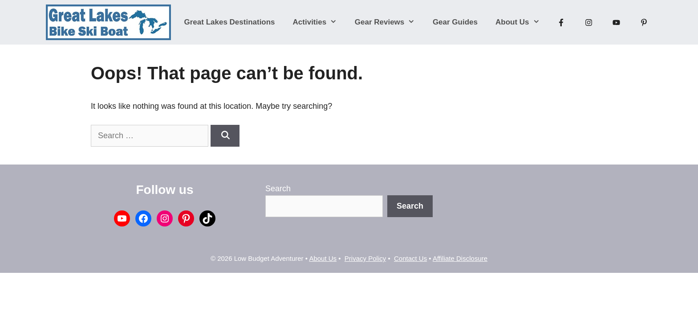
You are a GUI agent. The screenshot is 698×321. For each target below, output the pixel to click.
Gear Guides (455, 22)
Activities (319, 22)
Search (278, 188)
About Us (521, 22)
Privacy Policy (365, 258)
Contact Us (410, 258)
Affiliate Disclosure (460, 258)
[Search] (225, 136)
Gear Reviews (389, 22)
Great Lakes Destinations (229, 22)
